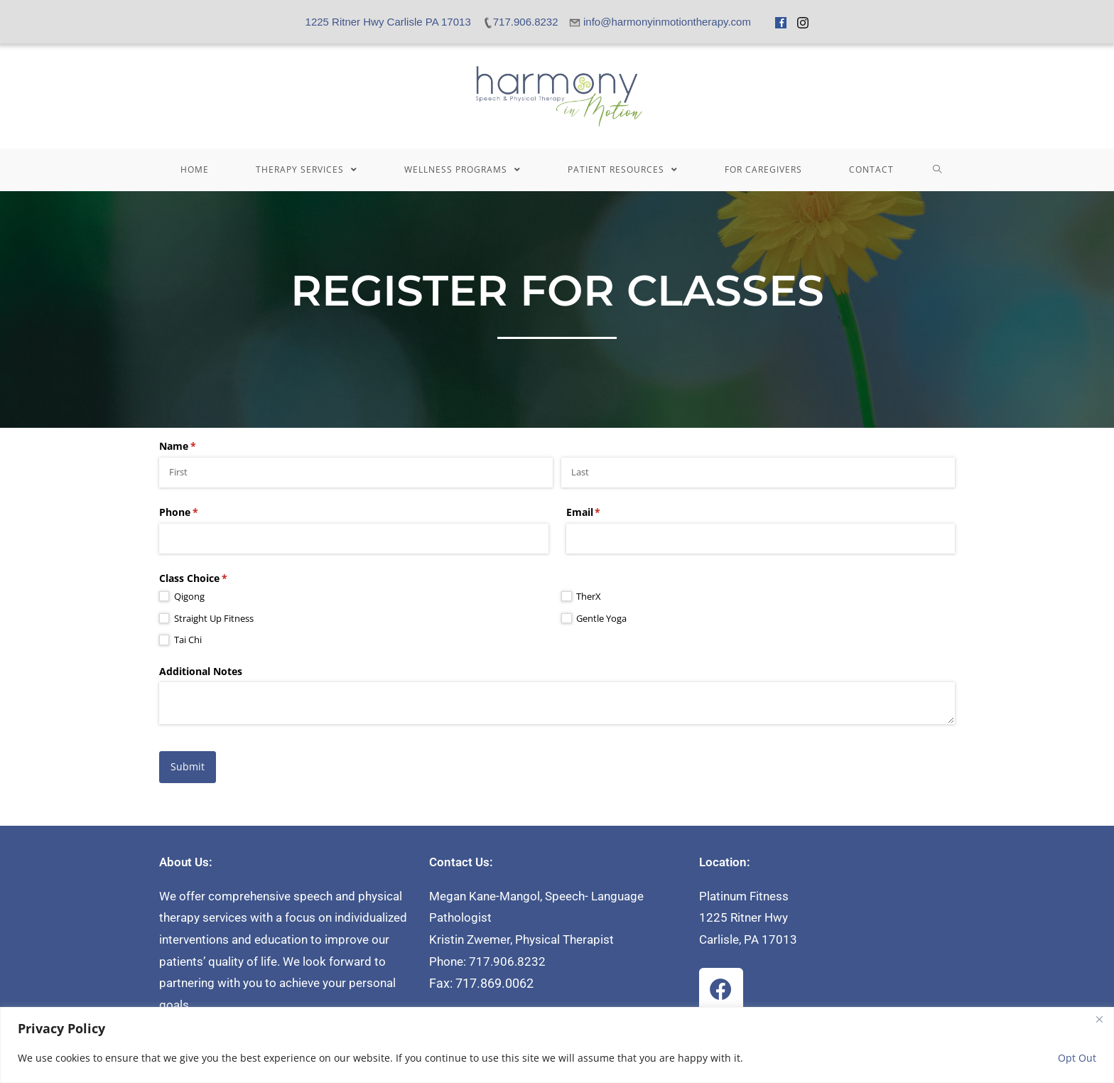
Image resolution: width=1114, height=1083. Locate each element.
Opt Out (1077, 1058)
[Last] (758, 472)
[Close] (1099, 1019)
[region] (557, 1045)
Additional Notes (200, 671)
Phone (199, 512)
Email (604, 512)
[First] (356, 472)
